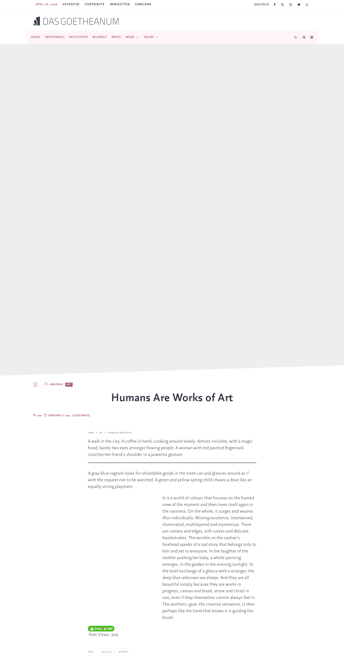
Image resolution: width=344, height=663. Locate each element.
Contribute (94, 4)
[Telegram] (298, 5)
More (130, 37)
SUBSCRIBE (143, 4)
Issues (149, 37)
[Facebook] (274, 5)
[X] (282, 5)
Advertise (70, 4)
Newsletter (120, 4)
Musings (100, 37)
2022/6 (107, 652)
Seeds (116, 37)
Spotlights (78, 37)
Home (35, 37)
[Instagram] (290, 5)
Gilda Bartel (81, 415)
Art (68, 384)
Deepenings (55, 37)
